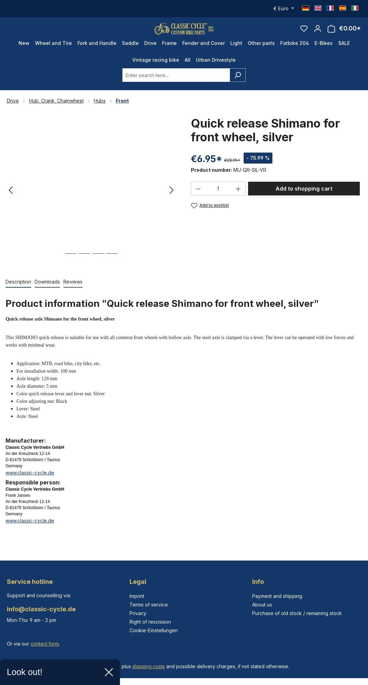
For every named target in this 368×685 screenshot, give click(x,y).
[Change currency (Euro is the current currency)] (283, 8)
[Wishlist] (304, 33)
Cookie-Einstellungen (154, 630)
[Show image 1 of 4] (70, 267)
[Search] (238, 84)
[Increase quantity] (238, 197)
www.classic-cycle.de (29, 481)
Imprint (137, 596)
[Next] (172, 199)
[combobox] (176, 84)
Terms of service (149, 605)
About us (262, 605)
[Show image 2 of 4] (84, 267)
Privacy (138, 613)
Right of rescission (150, 622)
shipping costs (148, 666)
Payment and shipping (277, 596)
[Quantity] (218, 197)
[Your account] (318, 33)
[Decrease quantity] (198, 197)
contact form (44, 644)
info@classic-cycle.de (41, 609)
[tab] (18, 291)
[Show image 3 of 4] (98, 267)
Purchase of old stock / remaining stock (297, 613)
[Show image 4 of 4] (111, 267)
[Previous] (10, 199)
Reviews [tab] (73, 290)
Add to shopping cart (303, 197)
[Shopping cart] (344, 33)
